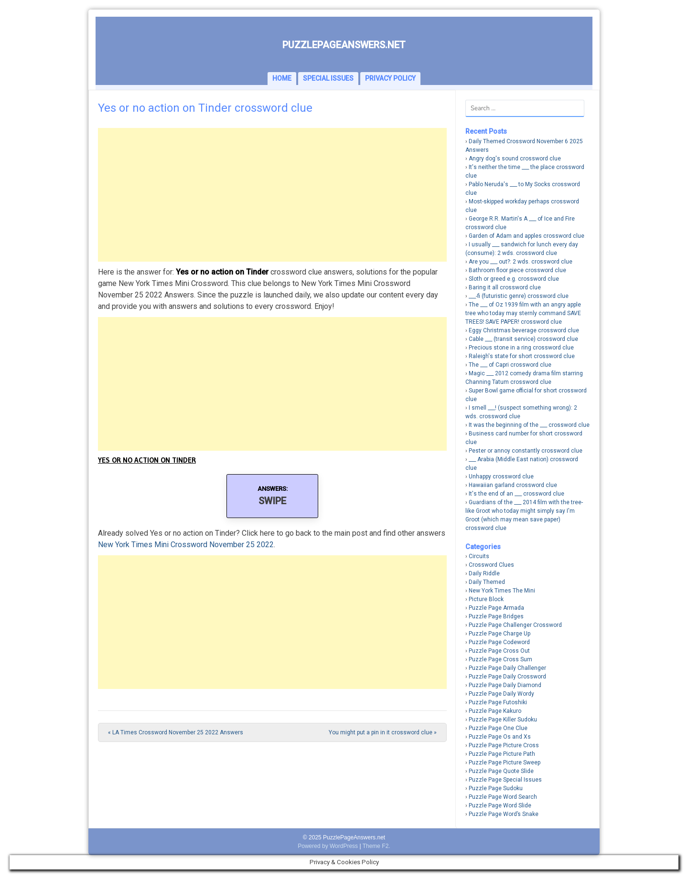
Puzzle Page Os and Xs (500, 736)
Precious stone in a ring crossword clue (521, 347)
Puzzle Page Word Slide (500, 805)
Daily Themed (487, 582)
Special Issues (328, 78)
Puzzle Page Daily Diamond (505, 685)
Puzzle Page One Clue (498, 728)
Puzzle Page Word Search (503, 797)
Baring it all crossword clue (505, 287)
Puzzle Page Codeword (499, 642)
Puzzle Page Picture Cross (504, 745)
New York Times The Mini (502, 590)
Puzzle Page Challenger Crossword (515, 625)
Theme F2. (376, 846)
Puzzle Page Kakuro (495, 711)
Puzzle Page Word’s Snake (503, 814)
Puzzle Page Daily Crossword (507, 676)
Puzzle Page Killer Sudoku (503, 719)
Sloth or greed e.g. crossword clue (514, 278)
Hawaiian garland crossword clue (513, 485)
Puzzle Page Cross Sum (500, 659)
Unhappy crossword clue (501, 476)
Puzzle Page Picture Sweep (504, 762)
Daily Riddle (484, 573)
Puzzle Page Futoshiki (498, 702)
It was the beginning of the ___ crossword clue (529, 425)
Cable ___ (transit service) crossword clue (523, 339)
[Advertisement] (272, 195)
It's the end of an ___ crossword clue (516, 493)
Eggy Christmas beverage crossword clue (524, 330)
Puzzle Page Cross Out (499, 650)
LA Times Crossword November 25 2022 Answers (175, 732)
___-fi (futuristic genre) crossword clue (519, 296)
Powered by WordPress (328, 846)
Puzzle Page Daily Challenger (507, 668)
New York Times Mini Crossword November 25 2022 (186, 544)
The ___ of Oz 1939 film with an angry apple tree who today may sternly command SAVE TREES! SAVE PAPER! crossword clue (523, 313)
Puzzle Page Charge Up (499, 633)
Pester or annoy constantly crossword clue (525, 450)
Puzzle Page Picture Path (502, 754)
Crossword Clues (491, 564)
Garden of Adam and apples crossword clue (526, 236)
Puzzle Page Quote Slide (501, 771)
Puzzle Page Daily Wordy (501, 693)
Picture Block (486, 599)
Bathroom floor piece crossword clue (517, 270)
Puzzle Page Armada (496, 607)
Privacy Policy (390, 78)
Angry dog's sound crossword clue (515, 158)
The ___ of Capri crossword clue (510, 364)
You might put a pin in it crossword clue (383, 732)
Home (281, 78)
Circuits (479, 556)
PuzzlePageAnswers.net (344, 45)
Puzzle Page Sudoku (496, 788)
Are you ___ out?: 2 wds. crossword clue (520, 261)
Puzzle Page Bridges (496, 616)
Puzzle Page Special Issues (505, 779)
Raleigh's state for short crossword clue (522, 356)
